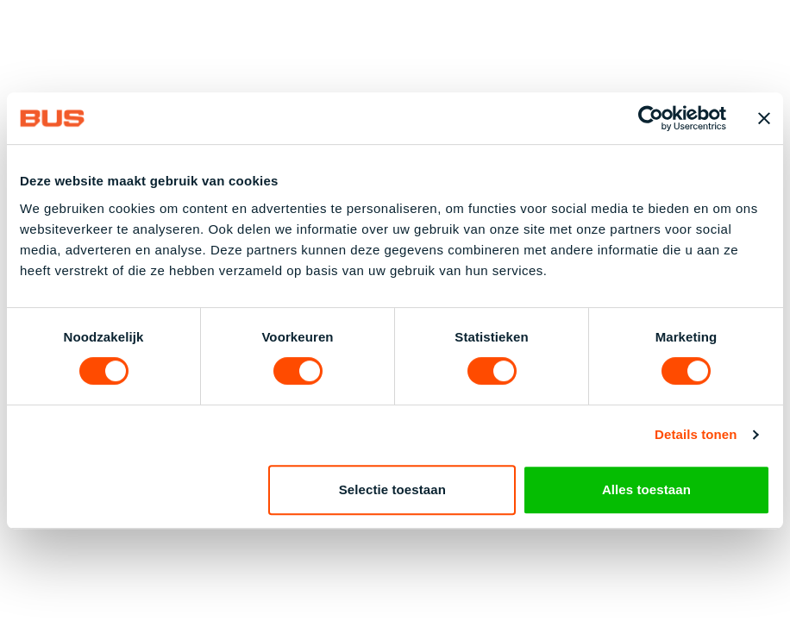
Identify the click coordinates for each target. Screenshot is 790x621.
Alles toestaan (646, 489)
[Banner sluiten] (764, 118)
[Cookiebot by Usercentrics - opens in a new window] (650, 118)
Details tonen (696, 434)
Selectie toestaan (392, 489)
